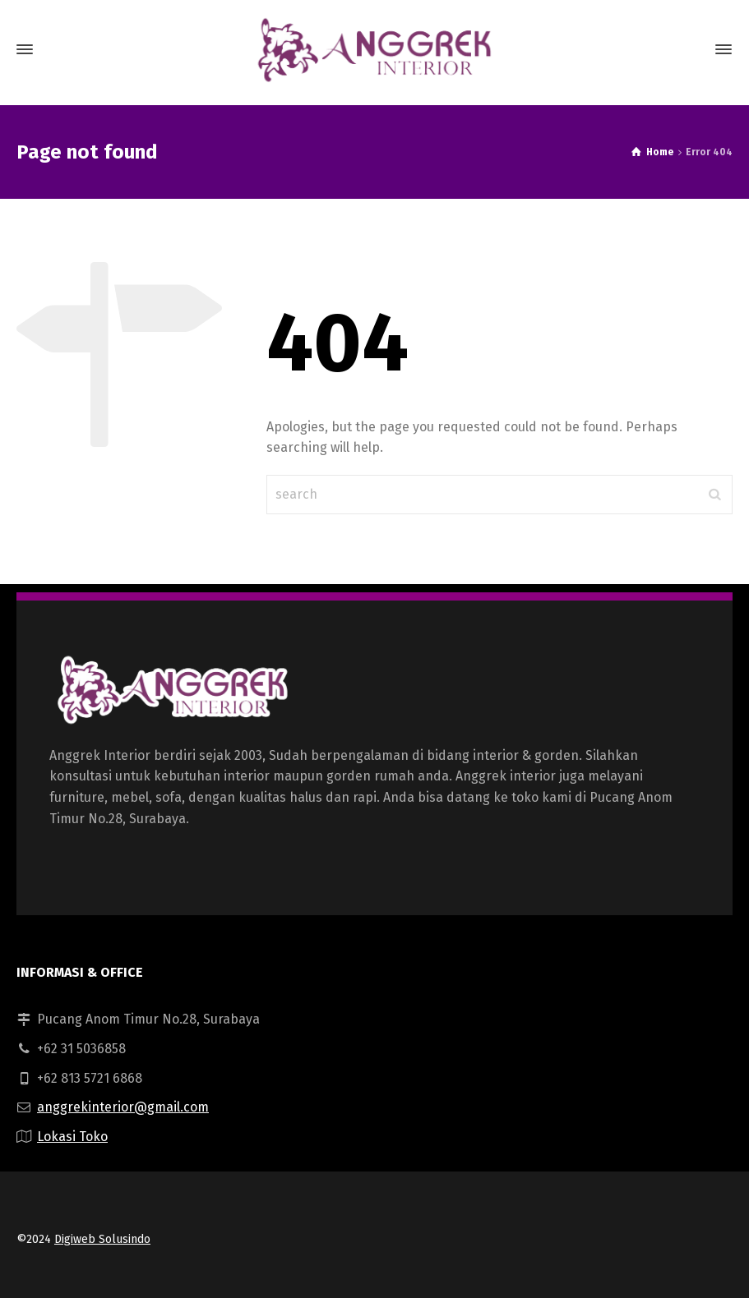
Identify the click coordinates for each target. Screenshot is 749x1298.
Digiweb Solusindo (102, 1239)
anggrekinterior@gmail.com (123, 1107)
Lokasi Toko (72, 1136)
